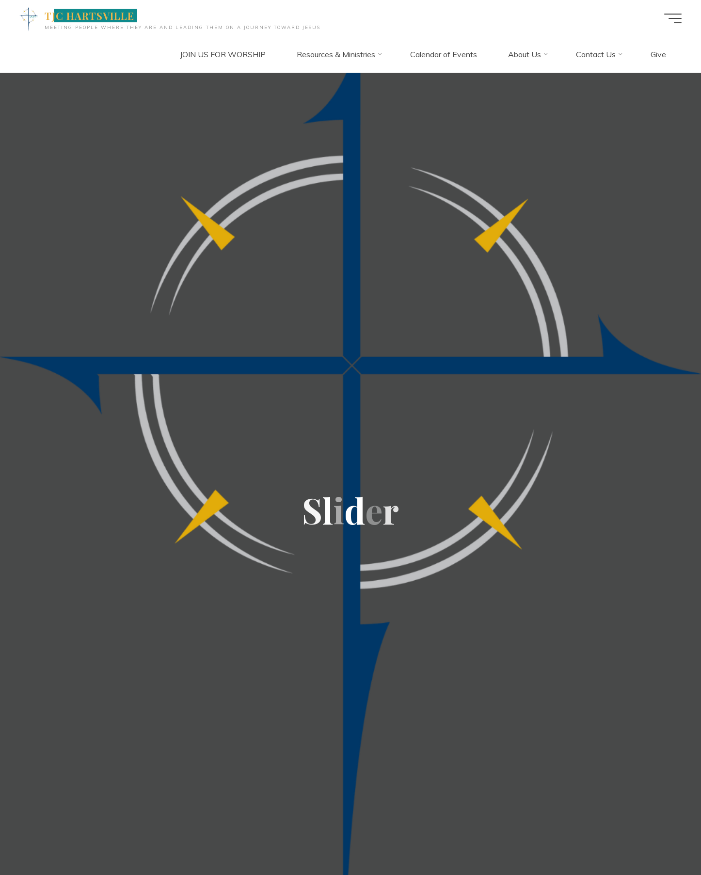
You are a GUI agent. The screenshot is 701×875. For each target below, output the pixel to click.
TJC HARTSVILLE (90, 15)
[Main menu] (673, 18)
